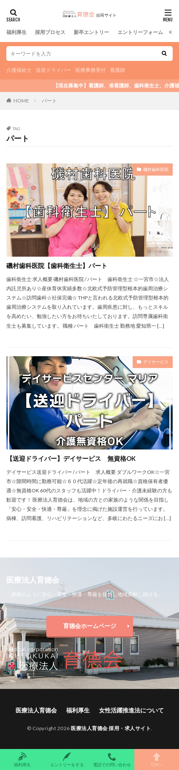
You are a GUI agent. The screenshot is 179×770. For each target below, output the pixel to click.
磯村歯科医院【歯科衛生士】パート (60, 265)
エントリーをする (67, 759)
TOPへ (156, 759)
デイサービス (155, 361)
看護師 (117, 70)
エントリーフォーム (140, 32)
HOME (21, 100)
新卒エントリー (91, 32)
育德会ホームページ (89, 625)
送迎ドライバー (53, 70)
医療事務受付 (90, 70)
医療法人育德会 (36, 710)
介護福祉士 (19, 70)
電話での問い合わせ (112, 759)
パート (49, 100)
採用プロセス (50, 32)
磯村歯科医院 (155, 169)
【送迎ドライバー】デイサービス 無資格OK (71, 458)
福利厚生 (16, 32)
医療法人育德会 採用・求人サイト (111, 728)
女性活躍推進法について (131, 710)
